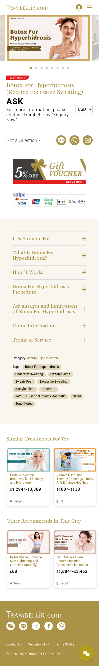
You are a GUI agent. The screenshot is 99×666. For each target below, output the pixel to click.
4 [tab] (47, 68)
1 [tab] (31, 68)
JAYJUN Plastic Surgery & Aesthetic (40, 396)
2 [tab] (36, 68)
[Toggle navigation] (89, 7)
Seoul (77, 396)
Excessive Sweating (54, 381)
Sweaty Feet (23, 381)
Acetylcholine (24, 389)
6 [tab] (57, 68)
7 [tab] (63, 68)
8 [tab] (68, 68)
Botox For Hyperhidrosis (42, 367)
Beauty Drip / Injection (42, 358)
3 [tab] (42, 68)
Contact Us (14, 644)
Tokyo (17, 501)
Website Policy (38, 644)
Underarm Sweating (29, 374)
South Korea (23, 403)
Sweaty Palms (60, 374)
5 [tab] (52, 68)
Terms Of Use (64, 644)
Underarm (49, 389)
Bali (62, 501)
